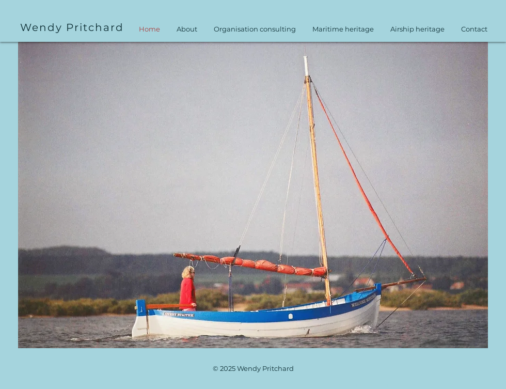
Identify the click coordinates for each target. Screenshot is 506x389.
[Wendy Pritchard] (73, 27)
